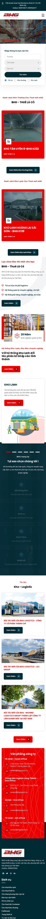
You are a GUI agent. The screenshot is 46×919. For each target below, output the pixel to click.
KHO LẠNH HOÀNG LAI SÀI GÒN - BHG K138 (20, 229)
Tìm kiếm (23, 75)
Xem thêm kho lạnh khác (23, 252)
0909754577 (23, 8)
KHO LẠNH (10, 384)
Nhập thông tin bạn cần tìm (16, 51)
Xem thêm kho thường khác (23, 170)
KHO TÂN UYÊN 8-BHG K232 (21, 149)
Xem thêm (11, 303)
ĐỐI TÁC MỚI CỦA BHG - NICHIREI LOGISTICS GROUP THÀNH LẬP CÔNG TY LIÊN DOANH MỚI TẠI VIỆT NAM (22, 716)
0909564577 (32, 8)
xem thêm (8, 154)
